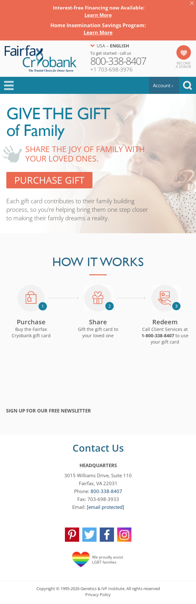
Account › (163, 85)
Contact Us (98, 448)
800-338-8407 (106, 491)
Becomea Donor (183, 65)
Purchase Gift (49, 180)
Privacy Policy (98, 594)
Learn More (98, 15)
